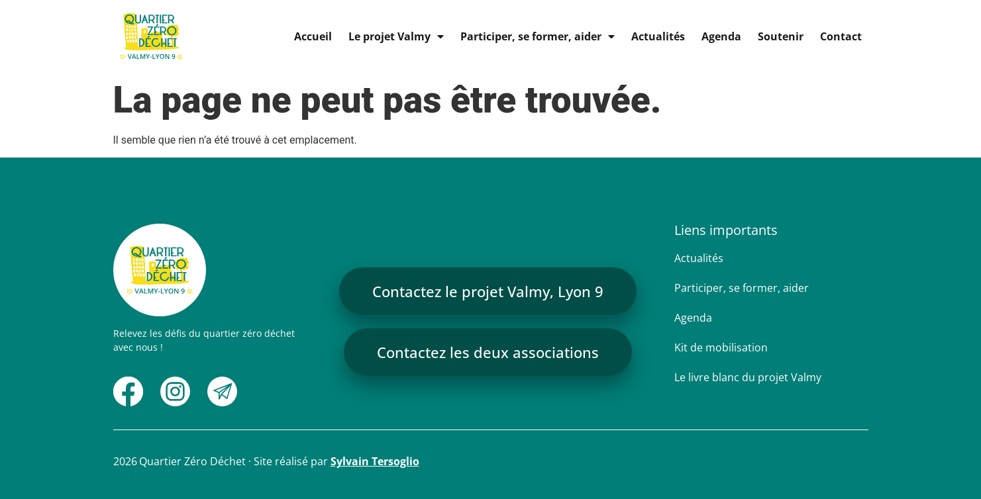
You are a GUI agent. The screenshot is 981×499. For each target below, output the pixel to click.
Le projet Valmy (396, 36)
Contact (841, 36)
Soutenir (780, 36)
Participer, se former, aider (537, 36)
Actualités (658, 36)
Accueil (313, 36)
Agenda (721, 36)
